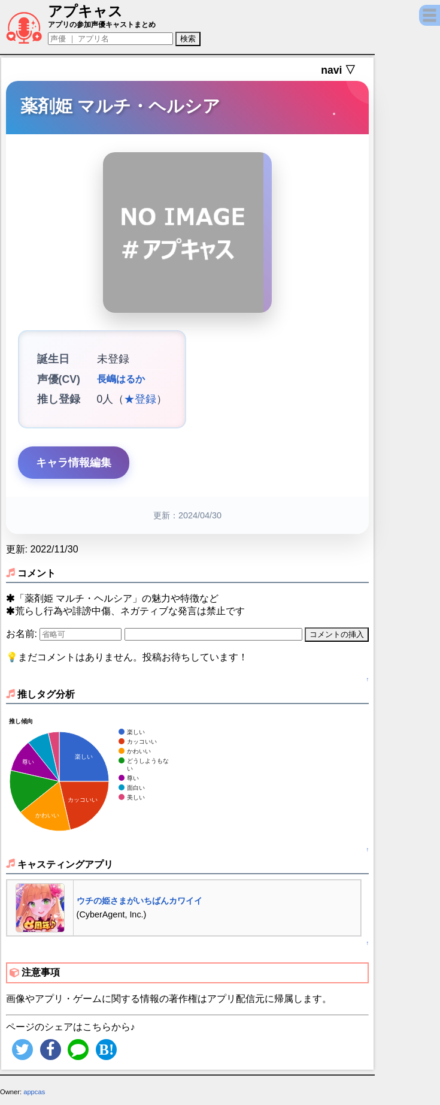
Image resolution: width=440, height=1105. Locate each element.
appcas (34, 1091)
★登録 (140, 399)
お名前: (23, 634)
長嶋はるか (121, 379)
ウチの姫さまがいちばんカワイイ (139, 900)
